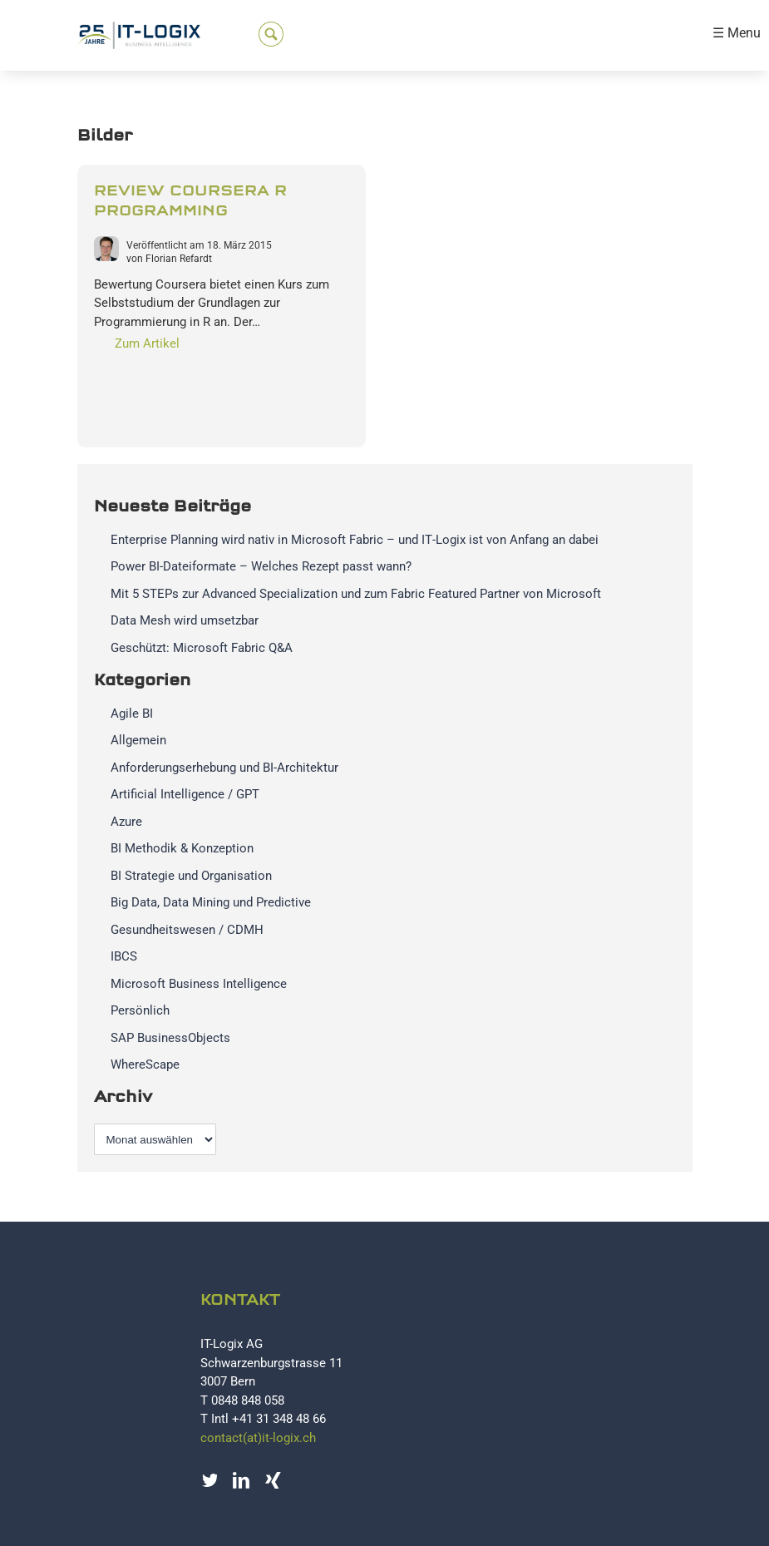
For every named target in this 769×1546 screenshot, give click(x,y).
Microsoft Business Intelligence (199, 983)
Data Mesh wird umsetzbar (185, 620)
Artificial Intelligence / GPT (185, 794)
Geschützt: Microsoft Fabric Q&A (202, 647)
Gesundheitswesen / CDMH (187, 929)
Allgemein (138, 740)
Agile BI (132, 713)
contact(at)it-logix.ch (258, 1437)
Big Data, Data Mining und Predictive (211, 902)
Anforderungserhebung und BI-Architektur (224, 767)
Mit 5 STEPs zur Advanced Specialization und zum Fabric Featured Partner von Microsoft (356, 593)
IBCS (124, 956)
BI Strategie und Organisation (191, 875)
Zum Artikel (147, 343)
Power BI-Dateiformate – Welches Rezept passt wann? (261, 566)
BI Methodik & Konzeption (182, 848)
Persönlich (140, 1010)
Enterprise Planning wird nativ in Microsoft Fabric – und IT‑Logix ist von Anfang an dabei (355, 539)
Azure (126, 821)
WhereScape (145, 1064)
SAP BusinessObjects (170, 1037)
